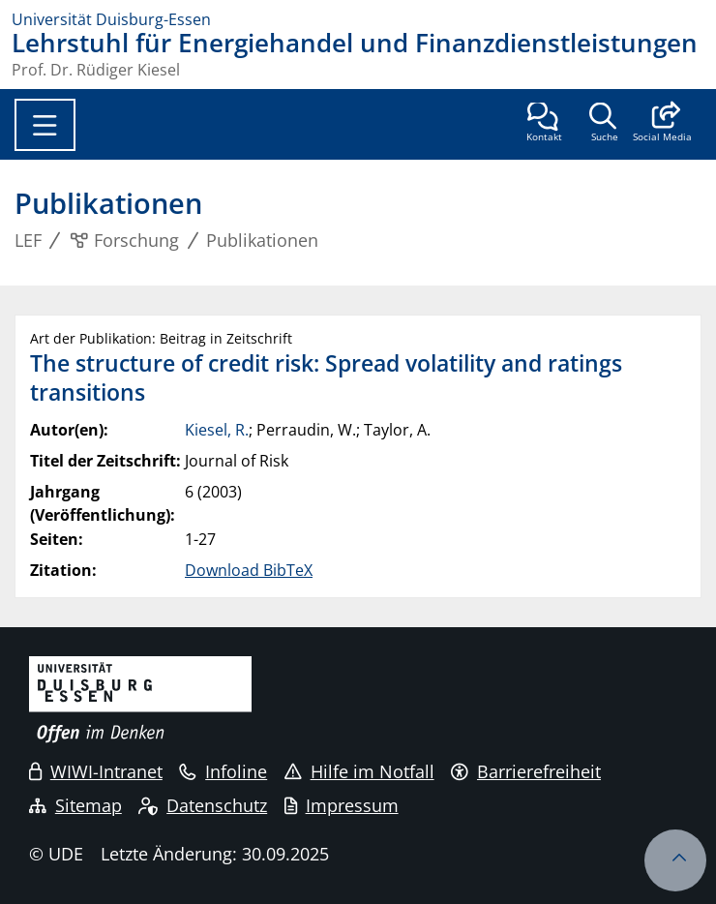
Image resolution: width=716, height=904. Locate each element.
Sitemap (75, 805)
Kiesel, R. (217, 429)
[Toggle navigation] (45, 125)
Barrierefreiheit (526, 771)
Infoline (223, 771)
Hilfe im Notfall (359, 771)
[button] (662, 124)
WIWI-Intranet (96, 771)
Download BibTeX (249, 570)
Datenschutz (202, 805)
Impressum (341, 805)
